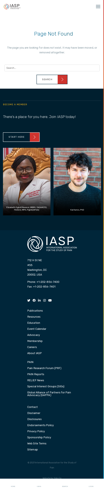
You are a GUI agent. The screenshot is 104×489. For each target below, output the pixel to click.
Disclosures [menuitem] (34, 419)
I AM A (39, 484)
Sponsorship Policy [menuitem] (39, 437)
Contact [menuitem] (32, 407)
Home (13, 484)
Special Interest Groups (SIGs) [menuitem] (45, 386)
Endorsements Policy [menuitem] (40, 425)
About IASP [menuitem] (34, 353)
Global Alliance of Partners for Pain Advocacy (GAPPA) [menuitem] (49, 394)
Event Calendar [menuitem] (36, 329)
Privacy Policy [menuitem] (36, 431)
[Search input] (52, 68)
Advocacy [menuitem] (33, 335)
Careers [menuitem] (32, 347)
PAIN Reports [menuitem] (35, 374)
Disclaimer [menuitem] (33, 413)
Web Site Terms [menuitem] (36, 443)
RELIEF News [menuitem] (35, 380)
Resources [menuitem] (33, 316)
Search (65, 484)
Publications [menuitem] (35, 310)
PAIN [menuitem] (30, 362)
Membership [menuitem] (35, 341)
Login (91, 484)
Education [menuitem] (33, 323)
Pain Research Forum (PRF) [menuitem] (44, 368)
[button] (52, 79)
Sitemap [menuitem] (32, 449)
